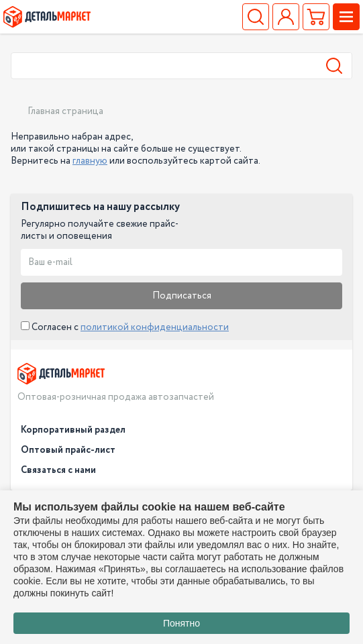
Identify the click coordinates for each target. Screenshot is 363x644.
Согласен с (125, 327)
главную (89, 161)
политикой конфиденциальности (155, 327)
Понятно (181, 623)
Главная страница (65, 111)
